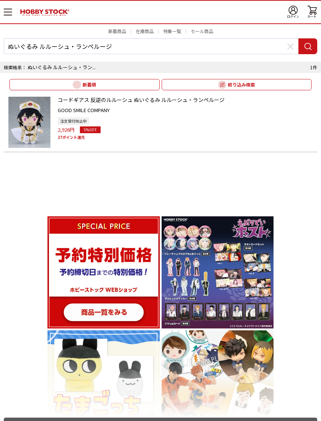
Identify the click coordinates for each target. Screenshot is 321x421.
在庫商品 (145, 31)
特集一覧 (172, 31)
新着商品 (117, 31)
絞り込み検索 (241, 84)
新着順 (89, 84)
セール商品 (202, 31)
